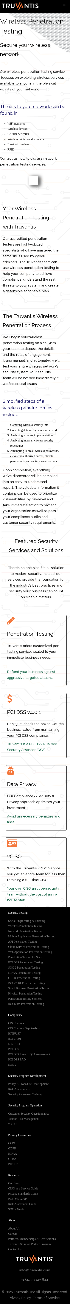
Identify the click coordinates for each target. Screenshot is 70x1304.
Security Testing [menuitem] (18, 912)
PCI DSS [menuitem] (13, 1049)
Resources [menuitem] (14, 1175)
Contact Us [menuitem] (15, 1249)
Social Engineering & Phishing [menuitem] (26, 920)
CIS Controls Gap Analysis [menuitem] (24, 1028)
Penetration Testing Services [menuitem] (25, 998)
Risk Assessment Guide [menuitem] (22, 1204)
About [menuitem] (12, 1220)
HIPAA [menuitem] (12, 1153)
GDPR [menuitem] (12, 1148)
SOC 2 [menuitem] (12, 1064)
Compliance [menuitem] (15, 1015)
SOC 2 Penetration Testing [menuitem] (24, 967)
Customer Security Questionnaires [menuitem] (28, 1113)
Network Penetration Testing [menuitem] (25, 931)
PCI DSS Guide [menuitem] (17, 1198)
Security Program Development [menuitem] (27, 1075)
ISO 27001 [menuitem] (14, 1038)
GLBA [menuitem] (12, 1158)
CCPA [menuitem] (12, 1143)
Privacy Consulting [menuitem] (19, 1135)
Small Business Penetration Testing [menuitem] (29, 988)
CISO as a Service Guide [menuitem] (23, 1188)
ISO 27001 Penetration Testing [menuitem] (26, 983)
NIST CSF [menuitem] (14, 1043)
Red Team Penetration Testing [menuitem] (26, 1003)
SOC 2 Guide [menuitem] (16, 1209)
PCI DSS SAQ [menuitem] (17, 1059)
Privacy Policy (20, 1298)
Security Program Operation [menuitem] (25, 1105)
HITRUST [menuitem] (14, 1033)
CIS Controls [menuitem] (16, 1023)
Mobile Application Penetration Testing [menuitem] (31, 936)
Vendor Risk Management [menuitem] (23, 1118)
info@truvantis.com (34, 1270)
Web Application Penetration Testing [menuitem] (30, 952)
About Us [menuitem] (14, 1228)
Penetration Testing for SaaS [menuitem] (25, 957)
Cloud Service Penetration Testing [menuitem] (28, 946)
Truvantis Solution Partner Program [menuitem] (29, 1244)
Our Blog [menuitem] (13, 1183)
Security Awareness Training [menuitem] (25, 1094)
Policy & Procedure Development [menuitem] (28, 1083)
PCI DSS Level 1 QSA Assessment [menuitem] (29, 1054)
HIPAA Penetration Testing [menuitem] (24, 972)
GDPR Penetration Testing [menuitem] (24, 977)
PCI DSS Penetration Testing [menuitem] (25, 962)
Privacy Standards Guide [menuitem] (23, 1193)
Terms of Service (47, 1298)
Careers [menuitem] (12, 1233)
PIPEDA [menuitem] (13, 1164)
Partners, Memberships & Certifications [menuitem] (32, 1238)
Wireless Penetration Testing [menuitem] (25, 926)
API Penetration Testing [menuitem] (22, 941)
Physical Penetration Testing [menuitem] (25, 993)
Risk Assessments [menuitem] (18, 1089)
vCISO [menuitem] (12, 1124)
